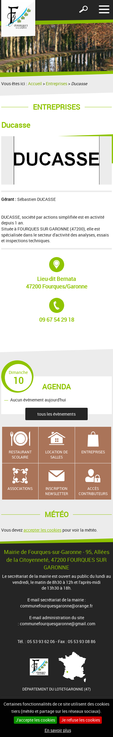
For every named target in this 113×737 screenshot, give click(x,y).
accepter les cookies (42, 530)
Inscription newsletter (56, 491)
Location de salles (56, 454)
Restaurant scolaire (20, 454)
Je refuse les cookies (80, 720)
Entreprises (56, 83)
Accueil (35, 83)
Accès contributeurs (93, 491)
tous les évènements (56, 414)
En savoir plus (58, 730)
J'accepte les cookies (35, 720)
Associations (20, 488)
